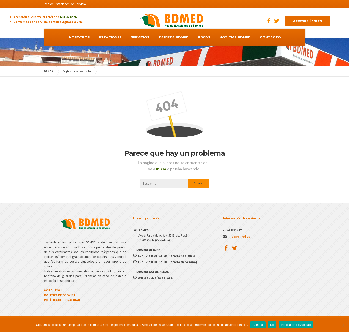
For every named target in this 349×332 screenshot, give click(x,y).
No (272, 325)
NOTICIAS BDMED (235, 37)
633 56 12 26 (68, 17)
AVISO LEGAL (53, 290)
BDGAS (204, 37)
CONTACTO (270, 37)
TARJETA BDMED (174, 37)
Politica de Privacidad (296, 325)
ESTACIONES (110, 37)
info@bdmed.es (239, 236)
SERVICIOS (140, 37)
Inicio (161, 168)
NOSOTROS (79, 37)
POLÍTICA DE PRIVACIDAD (62, 300)
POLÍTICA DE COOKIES (59, 295)
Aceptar (258, 325)
